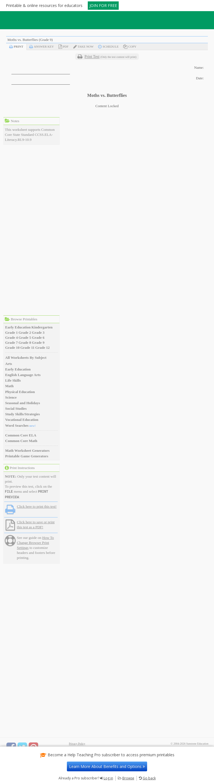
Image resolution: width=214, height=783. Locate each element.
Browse (128, 778)
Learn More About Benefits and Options (107, 766)
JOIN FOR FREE (103, 5)
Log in (108, 778)
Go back (149, 778)
